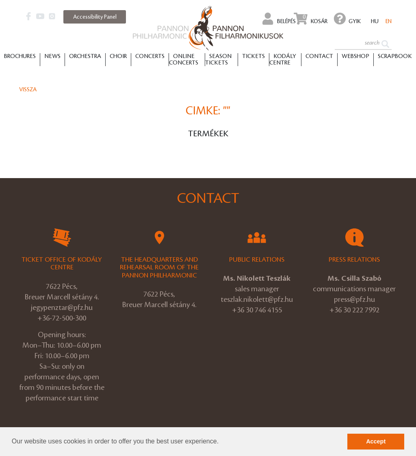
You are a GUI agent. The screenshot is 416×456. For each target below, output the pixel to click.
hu (375, 21)
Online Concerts (183, 59)
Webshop (355, 56)
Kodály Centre (282, 59)
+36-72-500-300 (61, 318)
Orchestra (85, 56)
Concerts (150, 56)
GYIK (347, 19)
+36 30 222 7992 (354, 310)
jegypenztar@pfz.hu (62, 307)
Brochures (20, 56)
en (389, 21)
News (52, 56)
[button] (222, 442)
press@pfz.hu (354, 299)
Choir (118, 56)
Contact (319, 56)
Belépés (279, 19)
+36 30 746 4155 (257, 310)
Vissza (28, 89)
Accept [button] (376, 441)
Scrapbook (395, 56)
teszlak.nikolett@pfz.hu (257, 299)
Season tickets (218, 59)
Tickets (253, 56)
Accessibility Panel (95, 17)
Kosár (310, 19)
